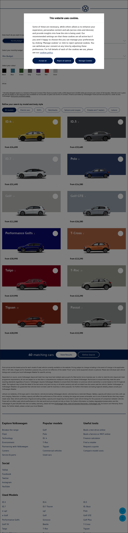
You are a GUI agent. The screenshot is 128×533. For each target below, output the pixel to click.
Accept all (42, 61)
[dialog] (64, 266)
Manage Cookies (85, 61)
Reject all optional (64, 61)
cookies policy (46, 52)
